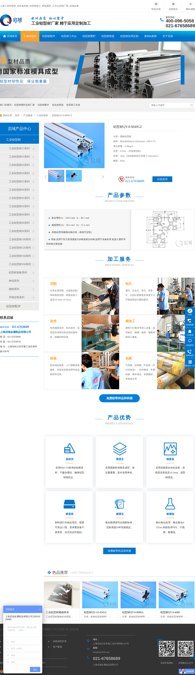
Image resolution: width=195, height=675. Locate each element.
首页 (17, 115)
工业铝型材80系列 (19, 222)
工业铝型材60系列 (19, 214)
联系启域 (156, 5)
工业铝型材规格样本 (57, 612)
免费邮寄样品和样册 (119, 550)
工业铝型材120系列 (20, 247)
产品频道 (28, 115)
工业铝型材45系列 (19, 198)
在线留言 (173, 5)
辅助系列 (14, 289)
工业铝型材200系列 (20, 264)
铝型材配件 (48, 36)
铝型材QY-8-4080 (170, 612)
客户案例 (57, 647)
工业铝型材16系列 (19, 156)
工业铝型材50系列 (19, 206)
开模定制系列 (16, 297)
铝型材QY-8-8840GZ (62, 115)
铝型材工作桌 (73, 105)
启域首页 (12, 36)
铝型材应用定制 (129, 36)
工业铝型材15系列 (19, 148)
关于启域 (167, 36)
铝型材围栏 (89, 36)
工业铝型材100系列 (20, 239)
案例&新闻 (150, 36)
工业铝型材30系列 (19, 173)
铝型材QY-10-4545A (95, 612)
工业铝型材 (29, 36)
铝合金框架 (58, 105)
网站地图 (190, 5)
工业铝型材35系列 (19, 181)
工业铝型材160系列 (20, 256)
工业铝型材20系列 (19, 165)
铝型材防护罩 (60, 641)
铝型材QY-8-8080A (133, 612)
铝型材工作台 (69, 36)
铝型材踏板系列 (18, 272)
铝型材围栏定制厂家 (24, 105)
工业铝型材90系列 (19, 231)
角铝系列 (14, 280)
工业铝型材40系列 (19, 189)
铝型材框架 (107, 36)
